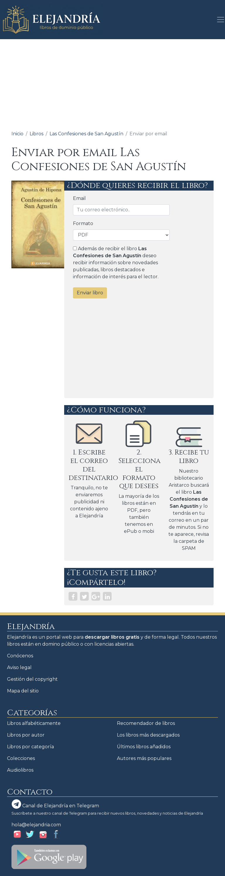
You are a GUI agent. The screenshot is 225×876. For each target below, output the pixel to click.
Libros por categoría (30, 746)
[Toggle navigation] (219, 19)
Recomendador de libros (146, 723)
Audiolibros (20, 770)
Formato (83, 223)
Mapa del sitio (23, 691)
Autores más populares (144, 758)
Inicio (17, 134)
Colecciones (21, 758)
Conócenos (20, 656)
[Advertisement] (112, 83)
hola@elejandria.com (36, 824)
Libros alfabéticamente (34, 723)
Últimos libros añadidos (144, 746)
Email (79, 198)
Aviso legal (19, 667)
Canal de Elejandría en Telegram (55, 804)
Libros (36, 134)
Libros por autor (26, 735)
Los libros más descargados (148, 735)
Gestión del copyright (32, 679)
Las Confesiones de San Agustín (86, 134)
